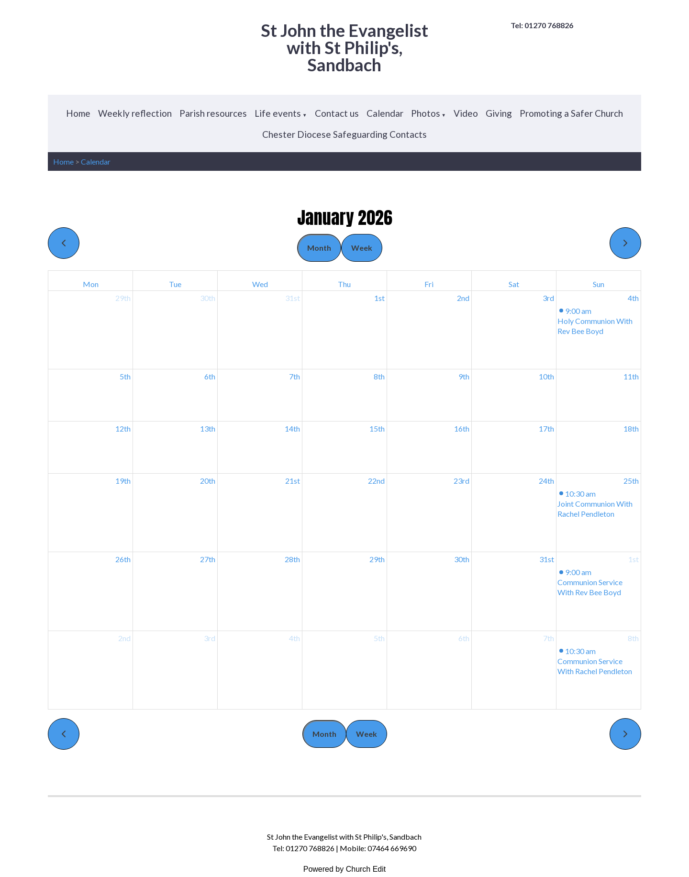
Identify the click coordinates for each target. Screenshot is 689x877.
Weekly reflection (135, 113)
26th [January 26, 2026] (123, 559)
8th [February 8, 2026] (633, 638)
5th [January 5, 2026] (125, 376)
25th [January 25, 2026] (631, 480)
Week (361, 247)
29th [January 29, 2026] (377, 559)
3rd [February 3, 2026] (209, 638)
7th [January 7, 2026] (294, 376)
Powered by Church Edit (344, 869)
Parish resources (213, 113)
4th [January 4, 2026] (633, 297)
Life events (278, 113)
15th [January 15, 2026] (377, 428)
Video (466, 113)
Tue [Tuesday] (175, 284)
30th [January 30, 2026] (461, 559)
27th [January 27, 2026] (207, 559)
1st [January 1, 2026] (379, 297)
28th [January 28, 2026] (292, 559)
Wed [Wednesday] (260, 284)
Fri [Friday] (428, 284)
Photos (425, 113)
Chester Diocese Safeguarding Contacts (344, 134)
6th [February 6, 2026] (463, 638)
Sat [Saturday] (514, 284)
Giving (499, 113)
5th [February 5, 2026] (379, 638)
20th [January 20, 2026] (207, 480)
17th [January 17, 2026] (546, 428)
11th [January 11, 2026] (631, 376)
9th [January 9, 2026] (463, 376)
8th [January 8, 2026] (379, 376)
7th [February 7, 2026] (548, 638)
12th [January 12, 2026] (123, 428)
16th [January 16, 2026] (461, 428)
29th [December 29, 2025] (123, 297)
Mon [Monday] (91, 284)
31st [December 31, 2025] (292, 297)
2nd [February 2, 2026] (124, 638)
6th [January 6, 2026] (209, 376)
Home (78, 113)
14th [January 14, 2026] (292, 428)
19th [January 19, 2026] (123, 480)
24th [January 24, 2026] (546, 480)
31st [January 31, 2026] (546, 559)
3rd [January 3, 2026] (548, 297)
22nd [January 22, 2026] (376, 480)
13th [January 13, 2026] (207, 428)
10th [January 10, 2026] (546, 376)
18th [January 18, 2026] (631, 428)
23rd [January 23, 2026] (461, 480)
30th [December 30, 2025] (207, 297)
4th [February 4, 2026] (294, 638)
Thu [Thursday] (344, 284)
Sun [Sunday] (598, 284)
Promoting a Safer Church (571, 113)
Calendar (385, 113)
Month (319, 247)
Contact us (337, 113)
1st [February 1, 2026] (633, 559)
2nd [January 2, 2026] (463, 297)
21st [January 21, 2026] (292, 480)
